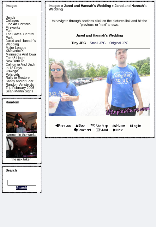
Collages (12, 20)
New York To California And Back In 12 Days (20, 64)
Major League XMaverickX (16, 49)
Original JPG (118, 43)
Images (11, 6)
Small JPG (97, 43)
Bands (10, 17)
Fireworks (13, 27)
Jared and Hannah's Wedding (21, 42)
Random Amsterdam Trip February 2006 (21, 86)
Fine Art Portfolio (18, 24)
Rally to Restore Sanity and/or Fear (19, 79)
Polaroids (13, 74)
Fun (8, 30)
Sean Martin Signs (19, 91)
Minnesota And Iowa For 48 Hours (21, 56)
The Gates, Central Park (20, 35)
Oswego (12, 71)
